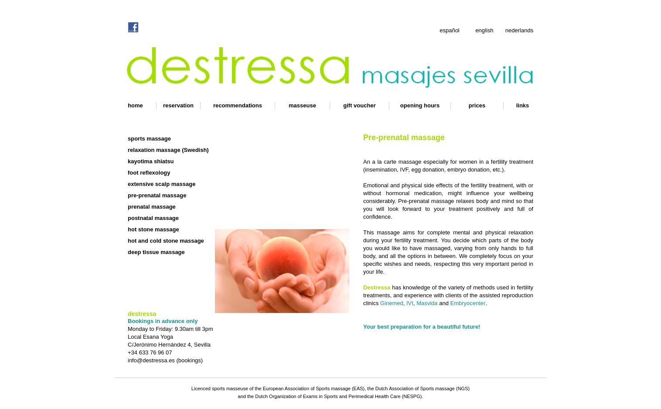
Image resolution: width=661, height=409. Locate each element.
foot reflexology (149, 172)
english (484, 30)
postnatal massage (153, 218)
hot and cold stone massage (166, 240)
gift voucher (359, 105)
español (450, 30)
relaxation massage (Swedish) (168, 150)
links (522, 105)
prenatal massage (152, 206)
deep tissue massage (156, 252)
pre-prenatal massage (157, 195)
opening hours (420, 105)
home (135, 105)
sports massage (149, 138)
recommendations (237, 105)
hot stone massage (153, 229)
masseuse (302, 105)
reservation (178, 105)
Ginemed (391, 303)
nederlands (519, 30)
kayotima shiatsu (151, 161)
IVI (409, 303)
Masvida (426, 303)
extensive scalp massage (161, 184)
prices (477, 105)
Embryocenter (467, 303)
